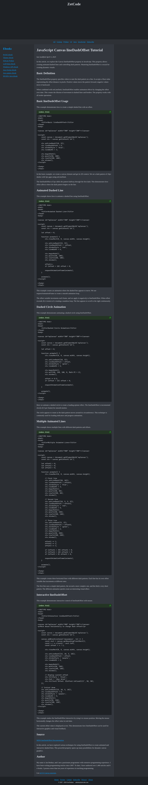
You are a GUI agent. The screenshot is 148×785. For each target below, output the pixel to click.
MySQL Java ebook (10, 76)
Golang (59, 42)
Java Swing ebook (9, 70)
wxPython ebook (9, 64)
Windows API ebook (10, 67)
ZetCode (74, 4)
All (54, 42)
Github (69, 780)
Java (75, 42)
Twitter (62, 780)
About (90, 780)
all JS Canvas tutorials (48, 773)
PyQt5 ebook (8, 55)
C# (71, 42)
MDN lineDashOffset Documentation (50, 740)
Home (56, 780)
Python (66, 42)
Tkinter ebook (8, 58)
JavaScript (82, 42)
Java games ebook (9, 73)
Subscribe (90, 42)
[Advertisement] (74, 23)
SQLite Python (8, 61)
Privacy (84, 780)
